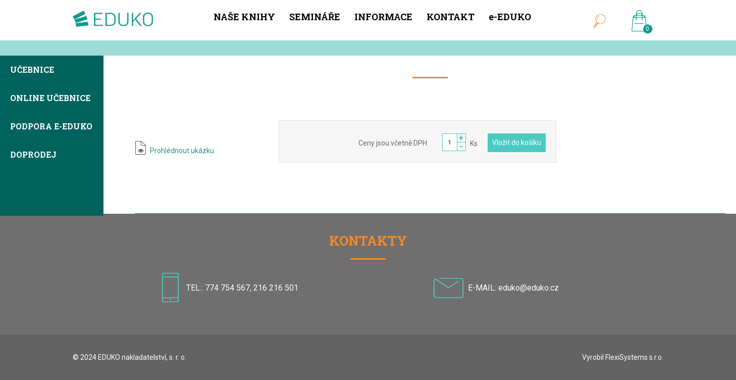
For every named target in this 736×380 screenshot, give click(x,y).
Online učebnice (50, 98)
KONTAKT (451, 17)
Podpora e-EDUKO (51, 126)
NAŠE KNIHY (244, 17)
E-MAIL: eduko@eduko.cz (513, 287)
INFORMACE (383, 17)
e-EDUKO (510, 17)
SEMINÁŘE (314, 17)
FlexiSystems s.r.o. (634, 357)
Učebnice (32, 70)
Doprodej (33, 155)
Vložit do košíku (516, 142)
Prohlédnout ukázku (182, 151)
